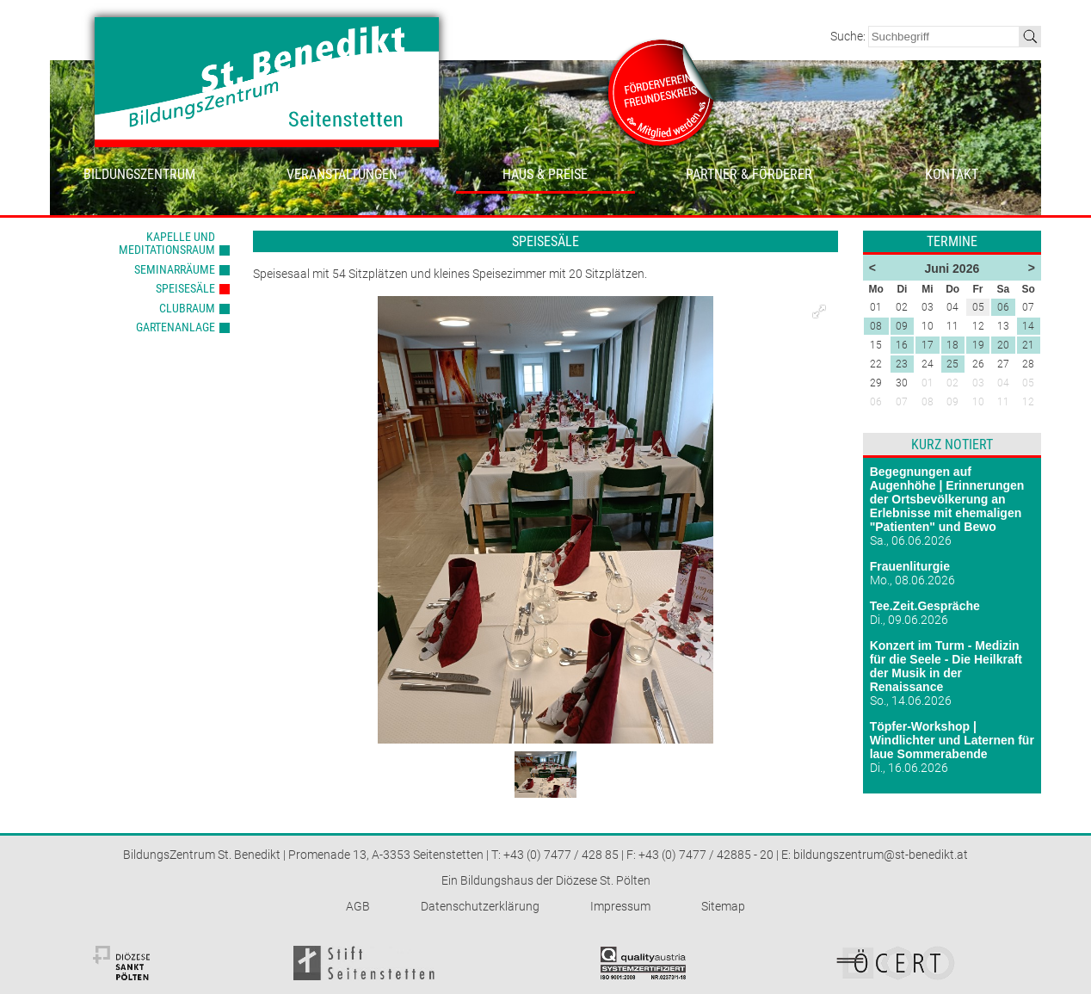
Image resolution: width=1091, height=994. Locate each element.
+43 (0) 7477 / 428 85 (561, 854)
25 (952, 364)
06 (1003, 307)
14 (1028, 326)
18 (952, 345)
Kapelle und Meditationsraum (167, 243)
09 (902, 326)
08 (876, 326)
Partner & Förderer (749, 174)
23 (902, 364)
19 (978, 345)
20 (1003, 345)
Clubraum (187, 308)
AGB (358, 906)
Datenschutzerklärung (480, 906)
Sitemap (723, 906)
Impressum (620, 906)
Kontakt (951, 174)
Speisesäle (185, 288)
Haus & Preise (545, 174)
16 (902, 345)
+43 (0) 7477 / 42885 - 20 (706, 854)
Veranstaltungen (342, 174)
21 (1028, 345)
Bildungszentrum (139, 174)
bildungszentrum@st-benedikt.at (880, 854)
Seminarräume (174, 269)
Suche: (849, 36)
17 (927, 345)
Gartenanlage (175, 327)
